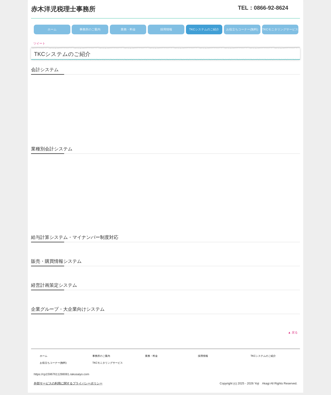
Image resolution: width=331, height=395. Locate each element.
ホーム (52, 29)
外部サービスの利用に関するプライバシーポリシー (68, 383)
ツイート (39, 43)
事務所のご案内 (90, 29)
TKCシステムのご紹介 (204, 29)
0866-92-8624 (271, 8)
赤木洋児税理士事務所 (63, 9)
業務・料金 (128, 29)
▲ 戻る (293, 332)
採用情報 (166, 29)
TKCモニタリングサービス (280, 29)
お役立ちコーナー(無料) (242, 29)
